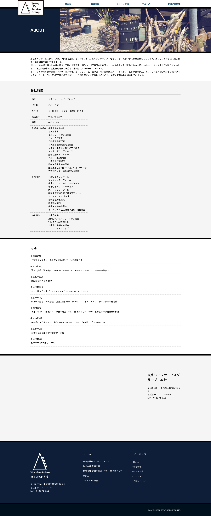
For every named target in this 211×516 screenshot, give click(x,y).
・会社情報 (136, 466)
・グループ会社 (138, 471)
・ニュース (136, 476)
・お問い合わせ (138, 481)
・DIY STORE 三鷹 (89, 480)
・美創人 (85, 476)
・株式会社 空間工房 (90, 466)
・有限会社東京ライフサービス (95, 461)
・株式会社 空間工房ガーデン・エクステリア (101, 471)
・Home (135, 462)
